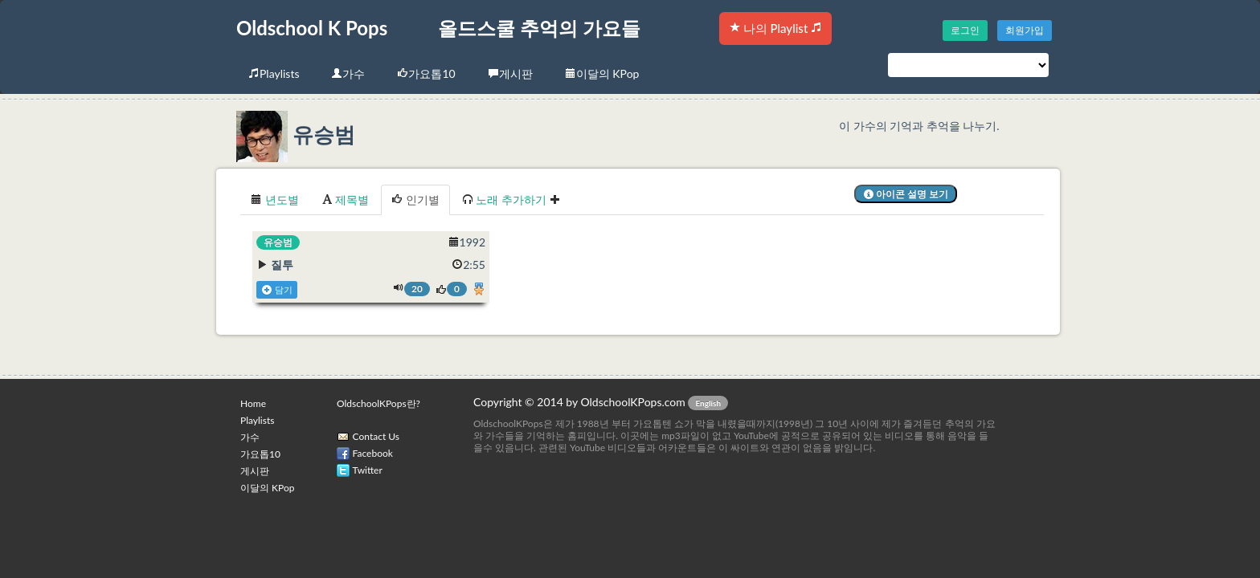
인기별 (415, 199)
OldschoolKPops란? (378, 403)
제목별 (345, 199)
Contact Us (376, 436)
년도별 (275, 199)
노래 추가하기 (511, 199)
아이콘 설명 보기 (906, 194)
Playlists (273, 73)
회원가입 (1024, 30)
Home (253, 403)
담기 (276, 289)
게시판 (510, 73)
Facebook (373, 453)
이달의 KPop (602, 73)
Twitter (367, 470)
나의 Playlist (775, 28)
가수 (348, 73)
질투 (282, 264)
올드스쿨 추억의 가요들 (539, 27)
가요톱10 (426, 73)
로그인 (965, 30)
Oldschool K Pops (311, 27)
